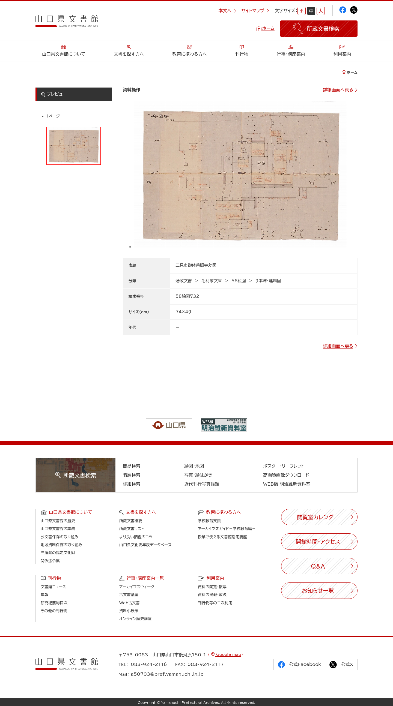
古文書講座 (128, 595)
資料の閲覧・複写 (212, 587)
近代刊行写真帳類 (201, 484)
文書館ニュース (53, 587)
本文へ (227, 10)
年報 (44, 595)
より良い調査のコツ (135, 537)
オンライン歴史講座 (135, 619)
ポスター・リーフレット (283, 466)
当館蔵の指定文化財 (58, 553)
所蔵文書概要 (130, 521)
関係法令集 (50, 561)
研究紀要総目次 (54, 603)
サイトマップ (255, 10)
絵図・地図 (194, 466)
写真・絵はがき (198, 475)
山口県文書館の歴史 (58, 521)
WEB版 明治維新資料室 (286, 484)
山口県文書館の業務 (58, 529)
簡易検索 (131, 466)
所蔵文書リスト (131, 529)
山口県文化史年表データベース (145, 545)
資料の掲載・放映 (212, 595)
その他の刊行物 (54, 611)
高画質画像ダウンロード (286, 475)
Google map (228, 654)
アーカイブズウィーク (136, 587)
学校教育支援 (209, 521)
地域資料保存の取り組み (61, 545)
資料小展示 (128, 611)
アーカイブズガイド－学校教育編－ (227, 529)
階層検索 (131, 475)
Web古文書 (129, 603)
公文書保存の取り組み (59, 537)
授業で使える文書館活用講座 (222, 537)
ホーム (268, 28)
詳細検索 (131, 484)
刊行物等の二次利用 (215, 603)
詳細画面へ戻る (338, 90)
